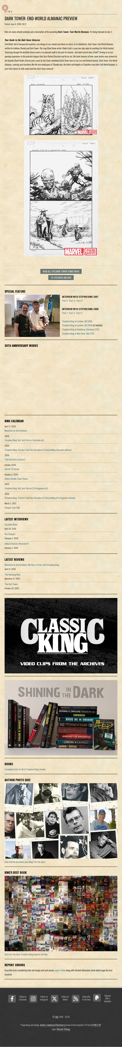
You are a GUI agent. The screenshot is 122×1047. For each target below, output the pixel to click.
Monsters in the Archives (16, 430)
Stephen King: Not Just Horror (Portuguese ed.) (26, 488)
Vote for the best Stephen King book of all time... (27, 954)
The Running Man (12, 574)
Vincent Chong (63, 1029)
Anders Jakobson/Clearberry (52, 1025)
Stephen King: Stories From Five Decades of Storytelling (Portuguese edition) (40, 498)
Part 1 (65, 300)
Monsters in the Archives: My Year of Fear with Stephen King (32, 564)
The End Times (11, 584)
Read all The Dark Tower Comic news (61, 271)
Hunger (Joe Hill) (12, 507)
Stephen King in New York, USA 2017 (78, 333)
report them (59, 970)
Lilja (56, 1016)
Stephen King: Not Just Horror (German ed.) (24, 440)
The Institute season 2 (15, 459)
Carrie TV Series (12, 469)
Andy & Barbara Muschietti (17, 543)
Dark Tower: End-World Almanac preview (41, 18)
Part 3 (79, 300)
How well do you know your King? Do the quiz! (25, 862)
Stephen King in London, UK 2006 (77, 321)
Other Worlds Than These (16, 478)
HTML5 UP (96, 1025)
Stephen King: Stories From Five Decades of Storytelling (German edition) (38, 450)
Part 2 (72, 300)
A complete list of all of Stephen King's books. (25, 769)
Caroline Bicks (11, 524)
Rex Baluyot (10, 534)
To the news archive (61, 277)
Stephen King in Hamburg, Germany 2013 (80, 329)
